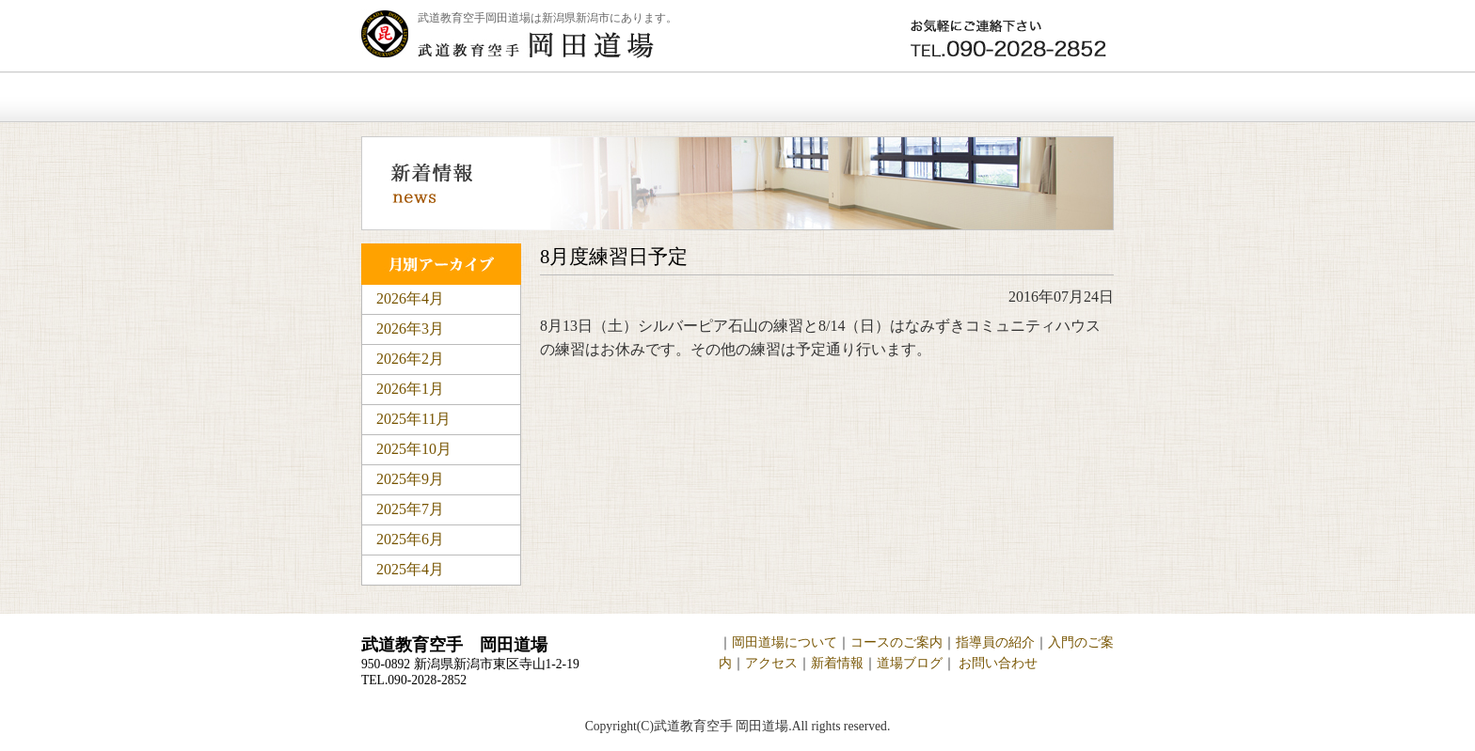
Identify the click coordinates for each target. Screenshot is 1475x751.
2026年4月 (410, 298)
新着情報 (887, 96)
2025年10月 (414, 449)
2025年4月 (410, 569)
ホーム (416, 96)
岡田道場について (566, 96)
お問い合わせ (1033, 96)
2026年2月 (410, 359)
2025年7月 (410, 509)
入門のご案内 (741, 96)
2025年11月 (413, 419)
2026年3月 (410, 328)
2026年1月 (410, 389)
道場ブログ (910, 663)
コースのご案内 (896, 642)
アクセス (771, 663)
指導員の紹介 (995, 642)
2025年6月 (410, 539)
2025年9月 (410, 479)
